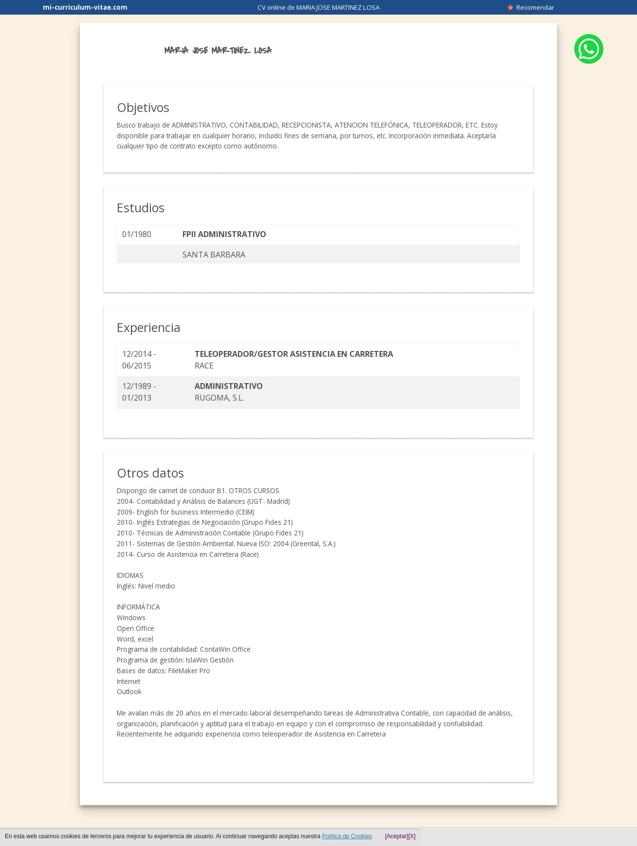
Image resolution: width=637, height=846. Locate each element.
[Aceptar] (396, 836)
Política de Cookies (347, 836)
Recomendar (531, 7)
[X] (412, 836)
